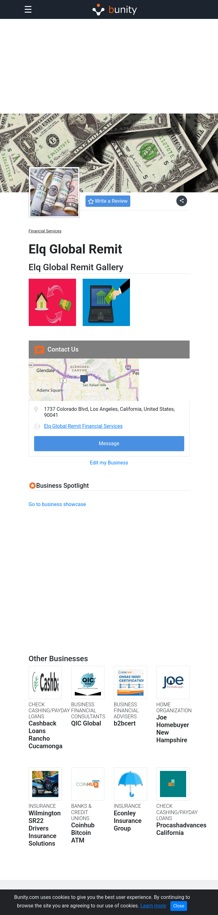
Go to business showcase (57, 504)
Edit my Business (109, 463)
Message (109, 443)
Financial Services (45, 231)
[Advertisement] (109, 66)
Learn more (153, 906)
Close (178, 905)
